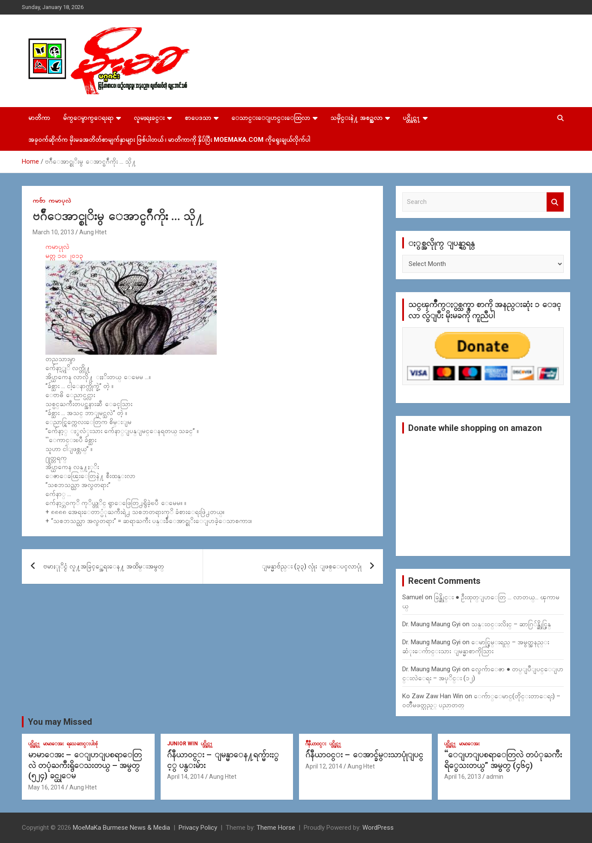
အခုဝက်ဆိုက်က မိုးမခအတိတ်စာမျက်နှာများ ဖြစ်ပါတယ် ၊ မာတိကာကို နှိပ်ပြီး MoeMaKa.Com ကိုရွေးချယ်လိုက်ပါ (169, 139)
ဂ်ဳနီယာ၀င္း (315, 744)
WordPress (378, 827)
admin (494, 776)
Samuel (412, 597)
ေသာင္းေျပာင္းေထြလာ (270, 118)
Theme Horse (276, 827)
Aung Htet (93, 232)
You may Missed (60, 722)
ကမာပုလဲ (59, 200)
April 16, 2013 (462, 776)
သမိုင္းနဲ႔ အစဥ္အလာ (356, 118)
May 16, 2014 (46, 787)
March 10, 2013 (53, 232)
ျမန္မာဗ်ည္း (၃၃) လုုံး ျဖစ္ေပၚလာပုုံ (312, 566)
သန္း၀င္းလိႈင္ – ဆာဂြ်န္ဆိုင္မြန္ (511, 624)
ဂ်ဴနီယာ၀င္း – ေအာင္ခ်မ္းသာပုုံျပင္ (364, 754)
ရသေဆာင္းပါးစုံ (82, 744)
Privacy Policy (198, 827)
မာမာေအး (53, 744)
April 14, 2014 (185, 776)
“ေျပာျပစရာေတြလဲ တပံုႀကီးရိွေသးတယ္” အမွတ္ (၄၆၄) (503, 760)
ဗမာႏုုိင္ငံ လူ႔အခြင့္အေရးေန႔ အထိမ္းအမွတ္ (103, 566)
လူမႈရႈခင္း (149, 118)
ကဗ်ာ (39, 200)
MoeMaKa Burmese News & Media (121, 827)
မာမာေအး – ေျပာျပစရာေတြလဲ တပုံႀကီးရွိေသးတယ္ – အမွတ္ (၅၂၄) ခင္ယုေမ (85, 765)
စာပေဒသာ (198, 118)
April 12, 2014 (323, 766)
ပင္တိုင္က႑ (411, 118)
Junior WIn (182, 744)
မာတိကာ (39, 118)
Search (555, 202)
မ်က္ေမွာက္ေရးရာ (88, 118)
